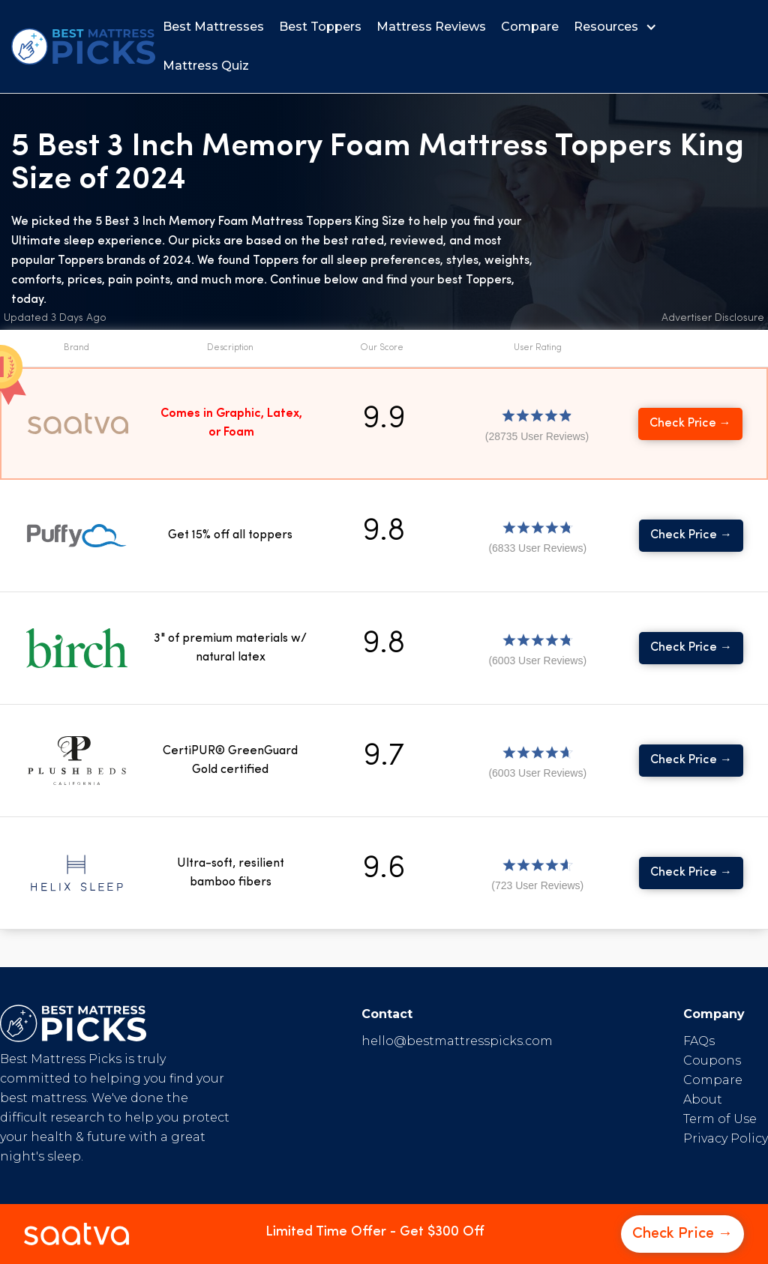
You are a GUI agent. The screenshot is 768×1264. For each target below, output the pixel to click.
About (702, 1099)
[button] (619, 26)
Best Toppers (320, 26)
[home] (83, 46)
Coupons (712, 1060)
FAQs (699, 1041)
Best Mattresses (213, 26)
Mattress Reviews (431, 26)
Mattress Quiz (206, 65)
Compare (530, 26)
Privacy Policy (725, 1138)
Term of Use (720, 1119)
